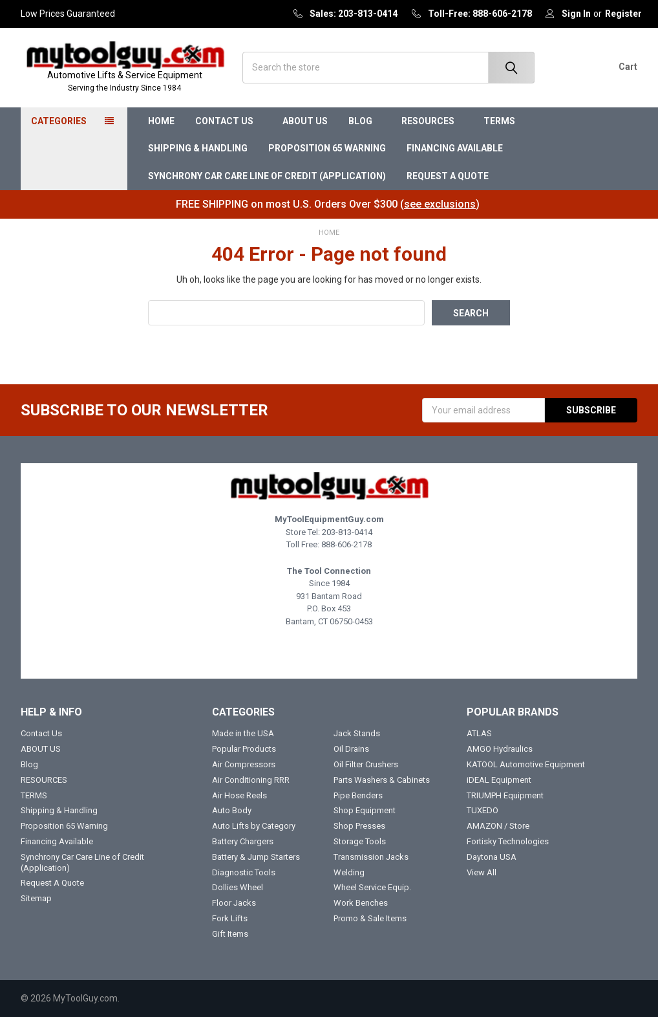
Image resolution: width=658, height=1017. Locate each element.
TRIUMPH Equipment (505, 795)
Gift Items (230, 934)
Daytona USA (491, 857)
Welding (349, 872)
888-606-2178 (346, 544)
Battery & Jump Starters (256, 857)
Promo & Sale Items (370, 918)
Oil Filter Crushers (366, 764)
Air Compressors (243, 764)
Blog (364, 121)
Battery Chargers (242, 841)
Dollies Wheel (237, 887)
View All (481, 872)
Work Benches (361, 903)
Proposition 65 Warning (327, 148)
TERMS (503, 121)
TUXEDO (482, 810)
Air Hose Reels (239, 795)
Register (623, 13)
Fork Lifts (230, 918)
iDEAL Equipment (499, 780)
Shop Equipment (365, 810)
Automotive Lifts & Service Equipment (125, 82)
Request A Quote (448, 176)
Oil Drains (351, 749)
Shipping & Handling (198, 148)
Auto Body (231, 810)
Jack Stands (357, 733)
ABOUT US (305, 121)
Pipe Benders (358, 795)
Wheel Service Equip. (372, 887)
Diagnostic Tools (243, 872)
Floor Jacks (234, 903)
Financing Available (455, 148)
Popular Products (244, 749)
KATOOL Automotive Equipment (526, 764)
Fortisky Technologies (508, 841)
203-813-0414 (347, 532)
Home (161, 121)
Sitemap (36, 898)
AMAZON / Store (498, 826)
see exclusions (440, 204)
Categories (59, 121)
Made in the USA (243, 733)
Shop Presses (359, 826)
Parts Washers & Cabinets (382, 780)
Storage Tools (360, 841)
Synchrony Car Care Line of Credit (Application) (267, 176)
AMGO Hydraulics (500, 749)
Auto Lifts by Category (253, 826)
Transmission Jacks (371, 857)
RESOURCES (432, 121)
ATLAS (479, 733)
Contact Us (228, 121)
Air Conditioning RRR (251, 780)
